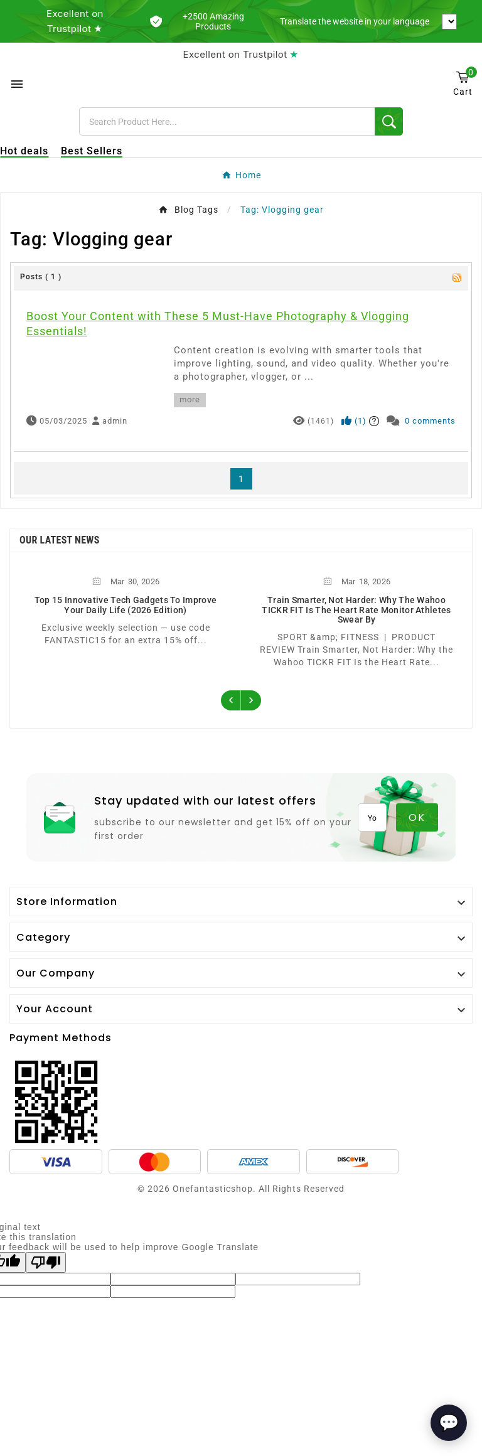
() (354, 421)
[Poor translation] (46, 1262)
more (189, 399)
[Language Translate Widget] (449, 21)
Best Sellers (91, 151)
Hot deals (24, 151)
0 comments (430, 421)
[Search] (227, 121)
